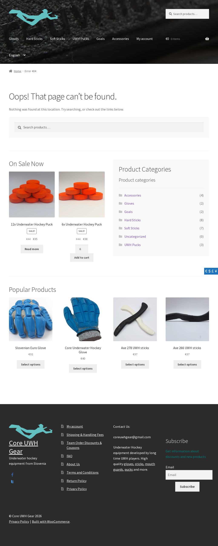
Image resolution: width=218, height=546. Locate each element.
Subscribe (187, 486)
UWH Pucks (81, 38)
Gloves (14, 38)
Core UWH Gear (23, 447)
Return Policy (76, 481)
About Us (73, 464)
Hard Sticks (34, 38)
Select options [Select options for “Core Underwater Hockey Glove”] (83, 368)
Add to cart (81, 257)
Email (170, 467)
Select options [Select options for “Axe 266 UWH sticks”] (187, 364)
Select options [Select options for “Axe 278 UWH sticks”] (135, 364)
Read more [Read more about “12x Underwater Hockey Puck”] (32, 249)
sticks (139, 464)
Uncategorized (135, 236)
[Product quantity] (81, 249)
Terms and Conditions (83, 472)
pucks (129, 469)
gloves (128, 464)
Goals (100, 38)
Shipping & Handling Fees (85, 434)
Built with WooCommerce (51, 521)
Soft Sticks (57, 38)
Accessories (120, 38)
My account (144, 38)
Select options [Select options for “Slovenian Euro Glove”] (30, 364)
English (14, 55)
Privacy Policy (77, 489)
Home (17, 71)
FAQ (69, 456)
